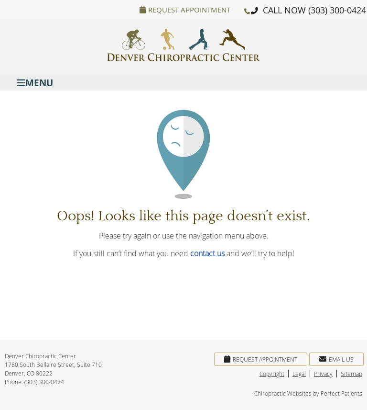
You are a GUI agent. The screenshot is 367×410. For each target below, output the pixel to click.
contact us (207, 253)
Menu (35, 82)
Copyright (271, 373)
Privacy (323, 373)
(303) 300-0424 (337, 10)
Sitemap (351, 373)
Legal (299, 373)
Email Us (336, 359)
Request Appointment (185, 9)
